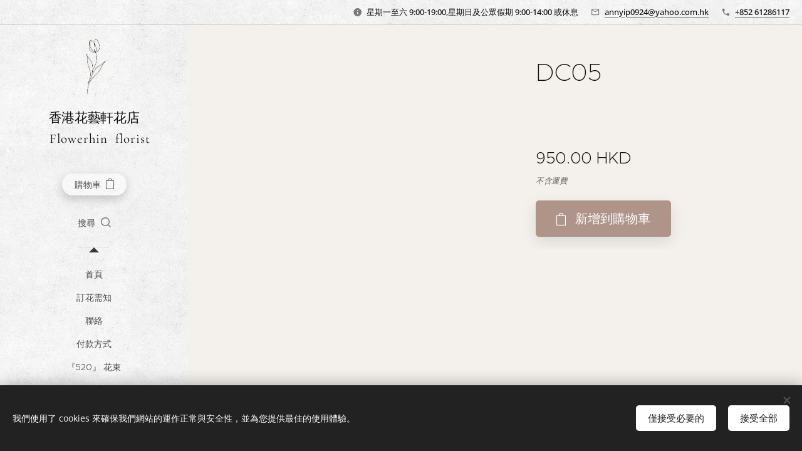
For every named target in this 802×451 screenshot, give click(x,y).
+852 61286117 (762, 12)
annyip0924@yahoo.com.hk (657, 12)
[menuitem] (94, 274)
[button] (94, 223)
